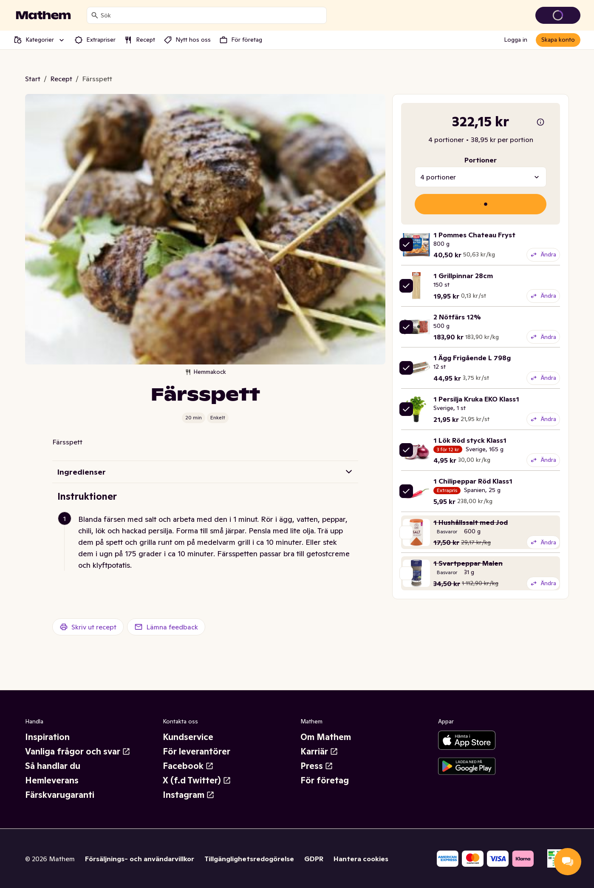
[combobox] (212, 15)
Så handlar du (52, 765)
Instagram (189, 794)
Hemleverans (52, 780)
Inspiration (47, 737)
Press (316, 765)
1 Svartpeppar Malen (468, 563)
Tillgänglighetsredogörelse (249, 858)
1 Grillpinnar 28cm (463, 275)
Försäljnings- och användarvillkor (139, 858)
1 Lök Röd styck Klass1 (469, 440)
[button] (208, 542)
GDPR (313, 858)
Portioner (480, 160)
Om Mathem (325, 737)
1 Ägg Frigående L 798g (472, 357)
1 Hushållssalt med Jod (470, 522)
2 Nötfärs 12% (457, 317)
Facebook (188, 765)
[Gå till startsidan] (43, 15)
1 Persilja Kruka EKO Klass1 (476, 399)
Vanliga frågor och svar (77, 751)
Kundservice (188, 737)
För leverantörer (196, 751)
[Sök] (95, 15)
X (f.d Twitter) (197, 780)
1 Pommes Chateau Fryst (474, 235)
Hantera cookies (361, 858)
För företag (324, 780)
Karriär (319, 751)
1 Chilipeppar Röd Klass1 (472, 481)
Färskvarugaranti (59, 794)
